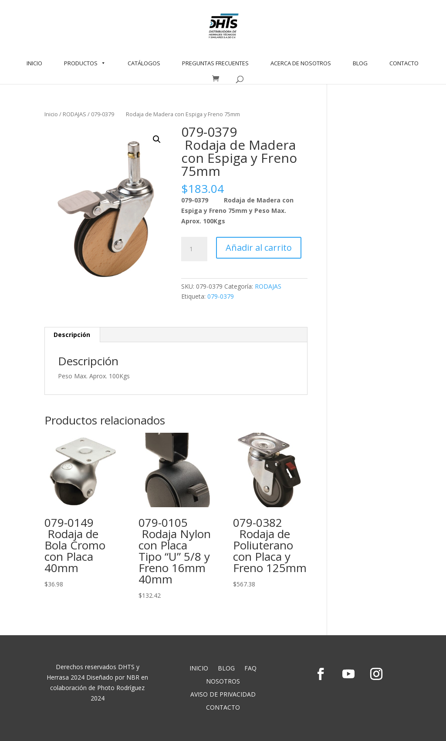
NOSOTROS (223, 681)
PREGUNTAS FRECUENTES (215, 63)
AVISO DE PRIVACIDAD (223, 694)
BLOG (360, 63)
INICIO (34, 63)
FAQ (250, 668)
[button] (157, 139)
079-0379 (220, 296)
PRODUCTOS (85, 63)
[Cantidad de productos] (194, 249)
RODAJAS (74, 114)
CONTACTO (404, 63)
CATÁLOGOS (144, 63)
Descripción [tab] (72, 334)
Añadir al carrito (259, 247)
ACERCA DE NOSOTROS (300, 63)
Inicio (51, 114)
